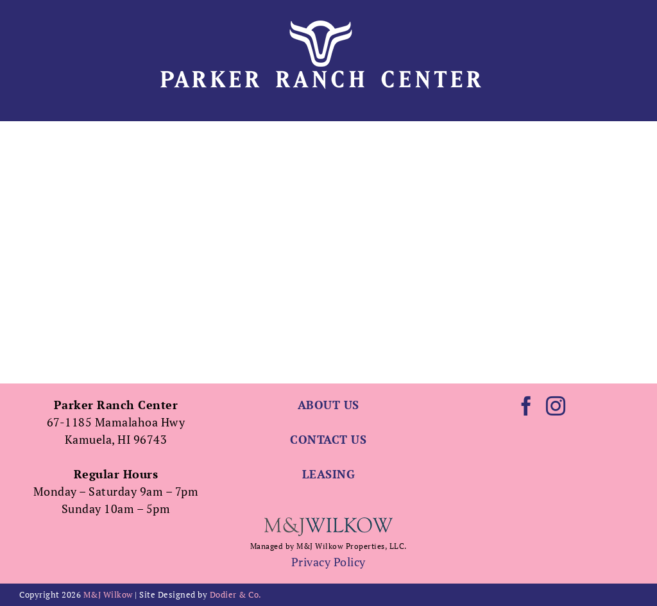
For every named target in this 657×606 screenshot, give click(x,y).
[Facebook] (526, 406)
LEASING (328, 474)
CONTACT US (328, 439)
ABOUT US (328, 404)
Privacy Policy (328, 561)
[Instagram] (556, 406)
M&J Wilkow (108, 594)
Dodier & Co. (236, 594)
